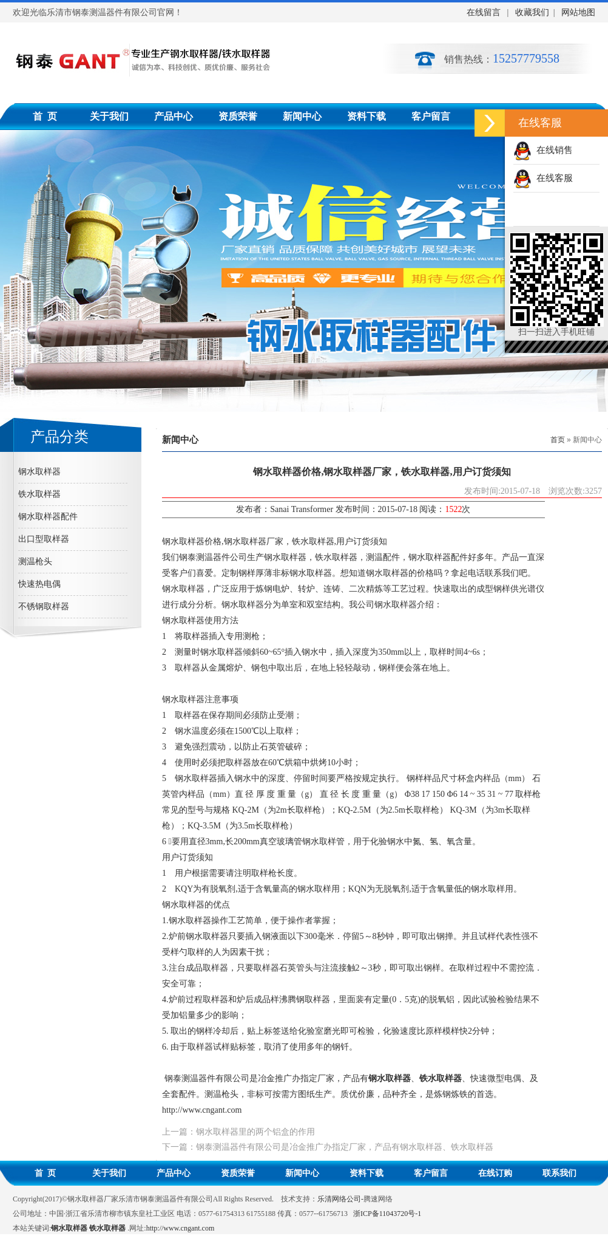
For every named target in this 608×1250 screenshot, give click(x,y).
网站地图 (577, 12)
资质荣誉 (237, 116)
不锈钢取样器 (43, 606)
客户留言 (430, 116)
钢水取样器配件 (48, 516)
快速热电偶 (39, 584)
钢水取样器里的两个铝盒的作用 (255, 1131)
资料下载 (366, 116)
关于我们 (109, 116)
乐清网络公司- (340, 1199)
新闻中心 (302, 116)
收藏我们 (532, 12)
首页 (557, 439)
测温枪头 (35, 561)
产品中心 (173, 116)
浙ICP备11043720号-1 (387, 1213)
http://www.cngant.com (202, 1110)
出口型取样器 (43, 539)
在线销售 (543, 150)
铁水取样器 (39, 494)
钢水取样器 (39, 471)
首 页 (45, 116)
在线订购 (495, 1173)
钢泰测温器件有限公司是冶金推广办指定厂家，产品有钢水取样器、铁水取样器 (344, 1147)
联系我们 (559, 1173)
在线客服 (543, 178)
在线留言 (484, 12)
